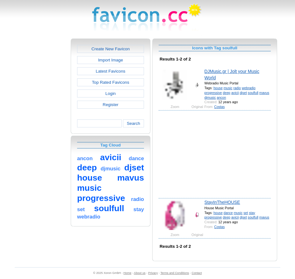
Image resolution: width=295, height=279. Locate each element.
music (228, 88)
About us (140, 273)
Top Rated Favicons (110, 82)
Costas (219, 107)
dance (228, 213)
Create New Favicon (110, 48)
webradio (248, 88)
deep (226, 93)
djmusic (210, 97)
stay (252, 213)
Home (128, 273)
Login (110, 93)
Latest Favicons (111, 71)
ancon (221, 97)
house (218, 88)
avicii (235, 93)
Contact (197, 273)
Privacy (153, 273)
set (245, 213)
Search (133, 123)
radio (237, 88)
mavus (264, 93)
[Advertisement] (43, 134)
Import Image (110, 60)
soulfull (253, 93)
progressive (213, 93)
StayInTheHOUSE (222, 202)
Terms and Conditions (174, 273)
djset (243, 93)
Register (110, 104)
